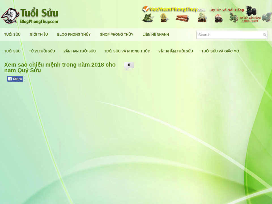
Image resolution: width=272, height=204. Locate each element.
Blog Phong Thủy (74, 35)
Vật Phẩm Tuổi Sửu (175, 51)
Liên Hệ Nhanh (156, 35)
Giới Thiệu (39, 35)
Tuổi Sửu (12, 35)
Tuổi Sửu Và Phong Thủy (127, 51)
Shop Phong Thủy (116, 35)
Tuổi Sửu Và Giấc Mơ (220, 51)
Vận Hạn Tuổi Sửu (79, 51)
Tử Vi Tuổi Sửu (42, 51)
